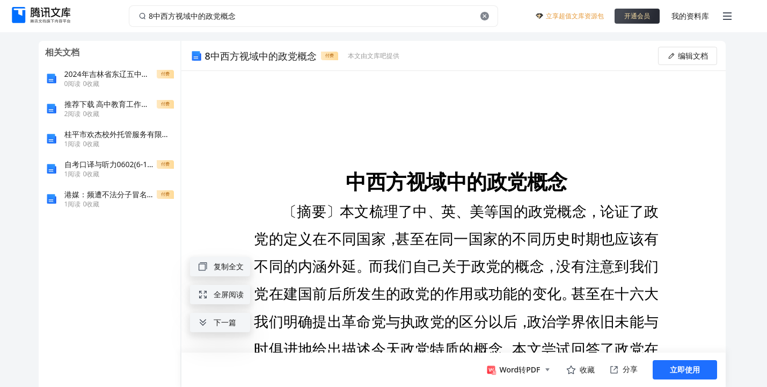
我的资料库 (690, 16)
